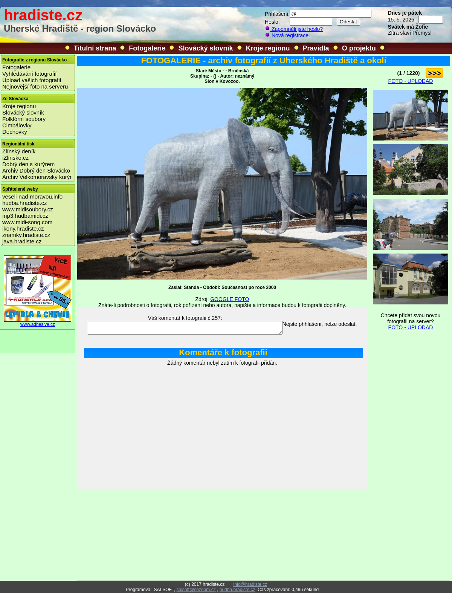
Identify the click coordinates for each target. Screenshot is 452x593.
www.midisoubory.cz (27, 209)
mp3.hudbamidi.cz (25, 215)
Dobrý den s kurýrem (28, 164)
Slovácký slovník (205, 48)
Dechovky (14, 131)
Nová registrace (286, 35)
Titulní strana (95, 48)
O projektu (359, 48)
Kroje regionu (268, 48)
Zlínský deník (18, 151)
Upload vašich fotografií (31, 80)
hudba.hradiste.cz (24, 203)
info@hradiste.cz (250, 584)
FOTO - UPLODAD (410, 81)
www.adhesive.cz (38, 322)
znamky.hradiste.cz (26, 235)
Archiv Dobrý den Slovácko (36, 170)
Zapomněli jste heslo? (294, 29)
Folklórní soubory (24, 119)
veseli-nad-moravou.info (32, 196)
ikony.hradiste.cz (23, 228)
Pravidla (316, 48)
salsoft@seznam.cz (195, 589)
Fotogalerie (147, 48)
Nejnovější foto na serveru (35, 86)
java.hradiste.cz (21, 241)
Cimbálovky (17, 125)
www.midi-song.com (27, 222)
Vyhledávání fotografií (29, 73)
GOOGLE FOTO (229, 299)
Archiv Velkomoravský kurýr (37, 177)
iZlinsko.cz (15, 157)
